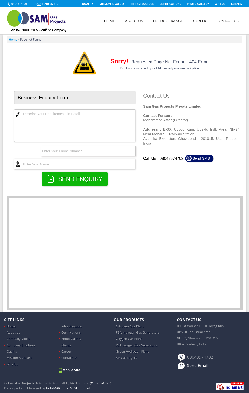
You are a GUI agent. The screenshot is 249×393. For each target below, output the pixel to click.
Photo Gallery (198, 4)
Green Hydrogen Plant (132, 351)
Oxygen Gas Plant (129, 339)
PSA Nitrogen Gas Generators (137, 332)
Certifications (170, 4)
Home (109, 20)
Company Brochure (21, 345)
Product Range (168, 20)
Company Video (18, 339)
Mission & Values (111, 4)
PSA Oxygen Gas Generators (136, 345)
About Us (134, 20)
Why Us (220, 4)
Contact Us (227, 20)
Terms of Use (100, 383)
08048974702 (19, 4)
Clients (236, 4)
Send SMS (201, 158)
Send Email (50, 4)
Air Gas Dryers (126, 358)
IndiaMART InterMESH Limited (68, 388)
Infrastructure (142, 4)
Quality (88, 4)
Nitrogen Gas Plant (130, 326)
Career (199, 20)
